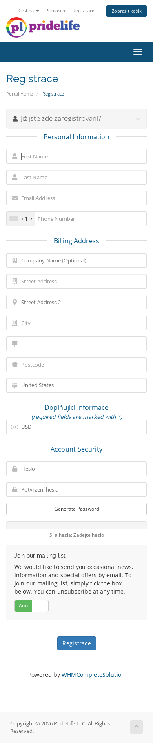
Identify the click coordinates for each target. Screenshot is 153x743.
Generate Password (76, 508)
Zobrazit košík (127, 11)
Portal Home (19, 94)
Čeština (28, 10)
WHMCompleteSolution (93, 674)
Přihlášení (56, 10)
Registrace (83, 10)
